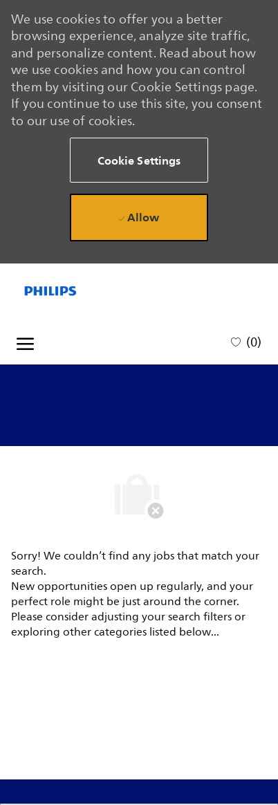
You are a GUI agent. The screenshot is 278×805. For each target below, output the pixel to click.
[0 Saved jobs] (246, 341)
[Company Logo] (74, 291)
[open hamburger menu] (25, 341)
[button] (139, 160)
